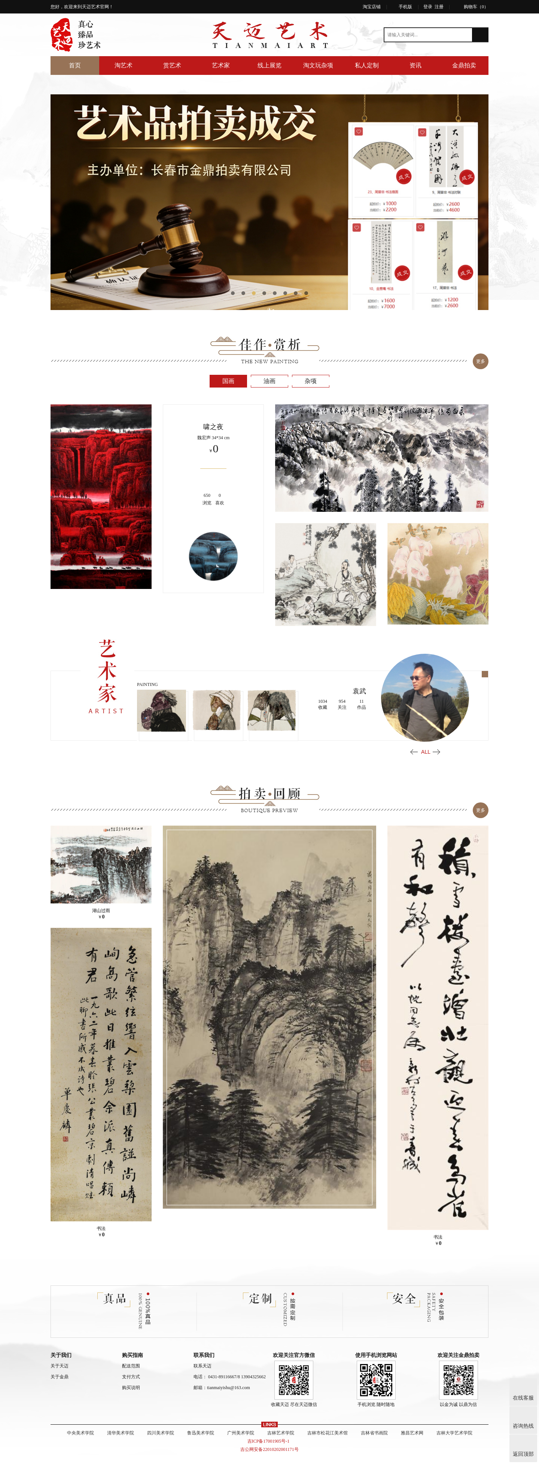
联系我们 (204, 1355)
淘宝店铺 (372, 6)
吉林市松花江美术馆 (327, 1433)
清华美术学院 (120, 1433)
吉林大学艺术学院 (454, 1433)
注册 (439, 6)
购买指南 (132, 1355)
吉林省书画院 (374, 1433)
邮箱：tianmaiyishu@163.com (222, 1387)
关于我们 (61, 1355)
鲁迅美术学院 (200, 1433)
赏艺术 (172, 65)
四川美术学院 (160, 1433)
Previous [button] (414, 751)
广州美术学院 (240, 1433)
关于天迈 (59, 1366)
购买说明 (131, 1387)
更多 (480, 361)
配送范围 (131, 1366)
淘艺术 (124, 65)
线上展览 (269, 65)
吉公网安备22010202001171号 (269, 1449)
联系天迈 (202, 1366)
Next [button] (436, 751)
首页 (75, 65)
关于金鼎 (59, 1376)
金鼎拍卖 (464, 65)
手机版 (405, 6)
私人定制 (367, 65)
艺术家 (221, 65)
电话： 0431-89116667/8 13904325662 (230, 1376)
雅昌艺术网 (412, 1433)
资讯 (415, 65)
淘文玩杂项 (318, 65)
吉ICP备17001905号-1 (269, 1441)
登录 (427, 6)
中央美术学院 (80, 1433)
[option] (269, 202)
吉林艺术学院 (280, 1433)
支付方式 (131, 1376)
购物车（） (476, 6)
